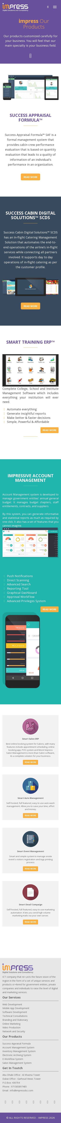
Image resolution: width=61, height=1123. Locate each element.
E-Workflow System (12, 1059)
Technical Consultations (14, 1015)
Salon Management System (17, 1062)
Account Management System (18, 1047)
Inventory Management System (19, 1051)
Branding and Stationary (15, 1019)
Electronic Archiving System (16, 1055)
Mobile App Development (15, 1008)
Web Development (12, 1004)
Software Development (14, 1012)
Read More (30, 177)
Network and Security (13, 1031)
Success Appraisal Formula (16, 1043)
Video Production (11, 1027)
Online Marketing (11, 1023)
